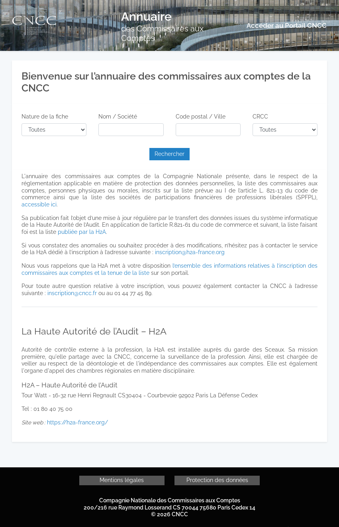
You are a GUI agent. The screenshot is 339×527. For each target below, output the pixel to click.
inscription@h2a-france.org (190, 252)
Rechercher (169, 154)
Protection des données (217, 480)
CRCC (260, 116)
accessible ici (39, 204)
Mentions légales (122, 480)
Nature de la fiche (45, 116)
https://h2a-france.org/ (77, 422)
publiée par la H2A (82, 232)
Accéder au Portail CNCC (287, 25)
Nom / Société (117, 116)
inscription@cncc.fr (72, 293)
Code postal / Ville (200, 116)
